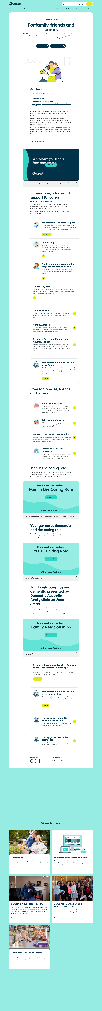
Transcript (72, 184)
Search (73, 4)
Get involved (66, 9)
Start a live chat (43, 46)
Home (65, 4)
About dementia (29, 9)
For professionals (78, 9)
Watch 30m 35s (51, 559)
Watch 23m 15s (51, 497)
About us (89, 9)
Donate (89, 4)
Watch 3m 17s (51, 165)
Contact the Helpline (58, 46)
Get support (56, 9)
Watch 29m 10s (51, 635)
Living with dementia (43, 9)
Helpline (82, 4)
